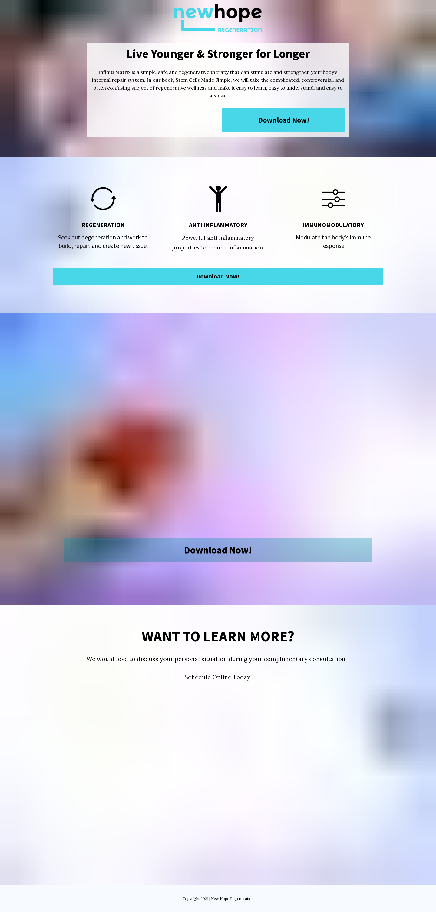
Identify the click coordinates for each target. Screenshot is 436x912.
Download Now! (283, 120)
